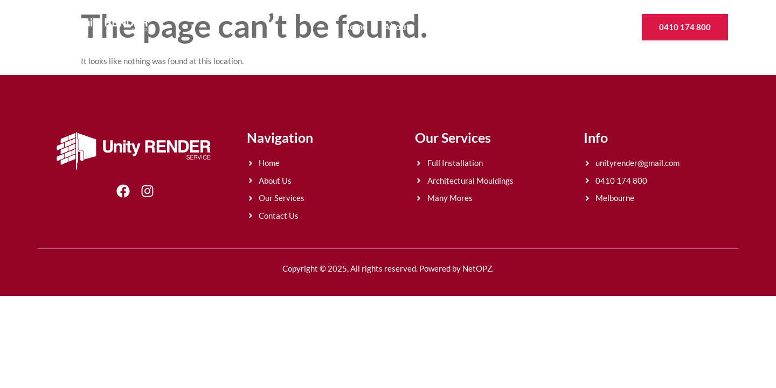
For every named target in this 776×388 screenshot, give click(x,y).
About (397, 26)
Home (355, 26)
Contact (584, 26)
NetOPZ (477, 268)
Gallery (536, 26)
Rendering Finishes (465, 26)
